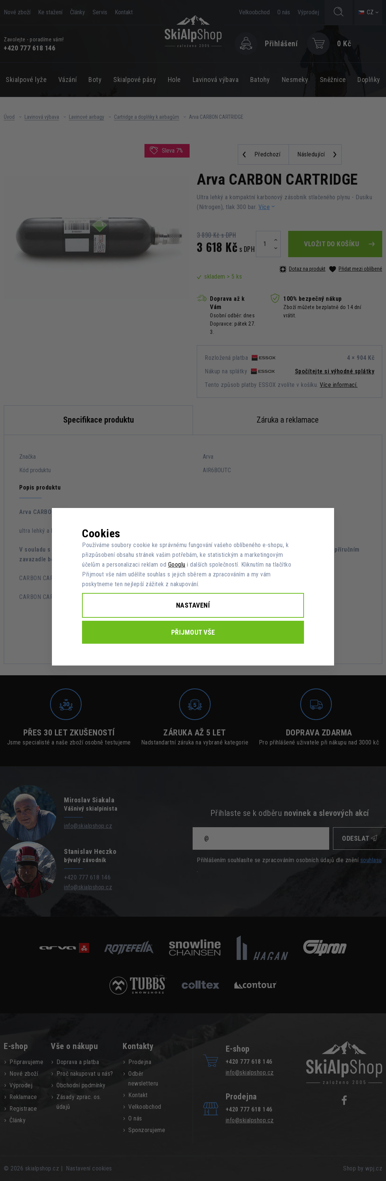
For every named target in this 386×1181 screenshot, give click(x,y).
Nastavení (193, 605)
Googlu (176, 564)
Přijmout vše (193, 632)
